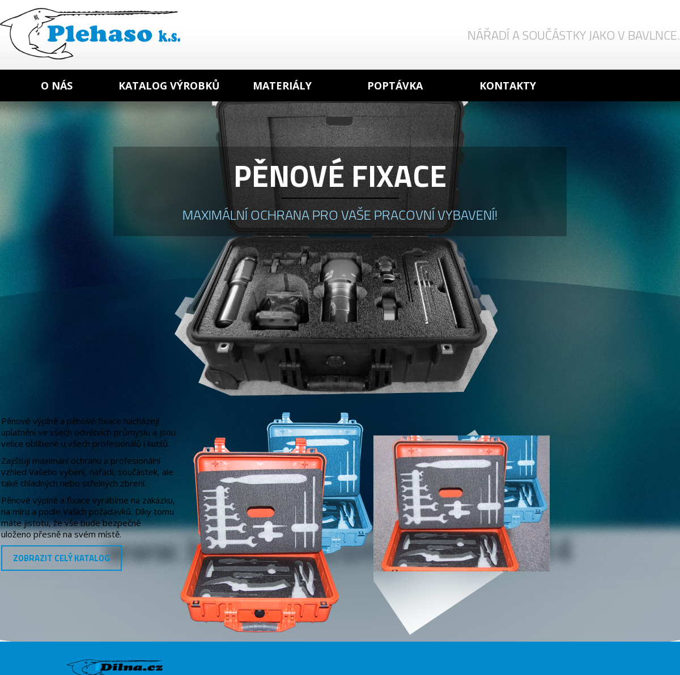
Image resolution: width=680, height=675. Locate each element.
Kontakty (507, 85)
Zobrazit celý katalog (61, 558)
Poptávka (395, 85)
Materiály (282, 85)
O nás (57, 85)
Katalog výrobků (169, 85)
